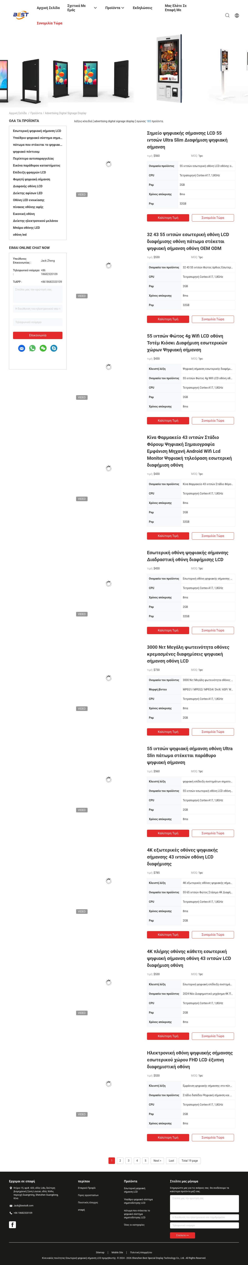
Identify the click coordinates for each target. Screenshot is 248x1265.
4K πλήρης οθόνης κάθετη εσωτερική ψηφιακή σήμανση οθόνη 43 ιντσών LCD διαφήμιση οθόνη (189, 958)
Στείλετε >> (182, 1235)
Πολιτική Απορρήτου (141, 1252)
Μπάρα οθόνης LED (26, 228)
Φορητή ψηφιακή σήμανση (31, 179)
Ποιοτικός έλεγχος (88, 1202)
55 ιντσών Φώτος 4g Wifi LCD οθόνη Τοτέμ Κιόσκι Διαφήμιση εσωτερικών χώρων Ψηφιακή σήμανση (187, 343)
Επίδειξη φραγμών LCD (29, 172)
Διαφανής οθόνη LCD (28, 186)
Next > (157, 1160)
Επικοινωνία (37, 335)
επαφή (81, 1210)
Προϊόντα (36, 113)
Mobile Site (117, 1252)
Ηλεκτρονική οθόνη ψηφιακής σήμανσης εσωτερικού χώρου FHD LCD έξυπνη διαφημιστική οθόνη (190, 1059)
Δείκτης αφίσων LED (28, 193)
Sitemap (100, 1252)
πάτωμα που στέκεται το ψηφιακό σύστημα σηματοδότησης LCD (37, 145)
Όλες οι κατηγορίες (134, 1225)
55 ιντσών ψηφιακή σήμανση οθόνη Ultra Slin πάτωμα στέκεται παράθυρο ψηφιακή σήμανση (190, 755)
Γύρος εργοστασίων (88, 1195)
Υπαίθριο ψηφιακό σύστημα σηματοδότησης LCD (37, 138)
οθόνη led (19, 234)
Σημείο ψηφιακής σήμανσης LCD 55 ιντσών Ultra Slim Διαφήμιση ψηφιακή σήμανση (187, 140)
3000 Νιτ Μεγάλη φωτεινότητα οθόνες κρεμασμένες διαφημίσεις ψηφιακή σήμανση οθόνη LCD (188, 654)
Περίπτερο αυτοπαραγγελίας (33, 158)
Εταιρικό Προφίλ (87, 1188)
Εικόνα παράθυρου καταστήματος (36, 165)
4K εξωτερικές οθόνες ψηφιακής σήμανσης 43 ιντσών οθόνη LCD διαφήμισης (182, 857)
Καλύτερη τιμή (168, 218)
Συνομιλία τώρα (213, 218)
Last (171, 1160)
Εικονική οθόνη (24, 214)
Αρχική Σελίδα (18, 113)
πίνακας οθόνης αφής (28, 207)
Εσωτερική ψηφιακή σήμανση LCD (37, 131)
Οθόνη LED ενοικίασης (28, 200)
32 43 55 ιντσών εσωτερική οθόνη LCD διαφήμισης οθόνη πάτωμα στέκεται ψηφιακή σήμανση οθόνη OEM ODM (188, 241)
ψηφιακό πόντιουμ (26, 151)
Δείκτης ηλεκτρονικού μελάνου (35, 221)
